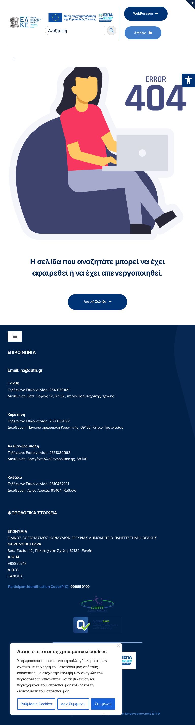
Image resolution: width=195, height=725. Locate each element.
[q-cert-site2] (97, 597)
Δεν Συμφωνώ (73, 704)
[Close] (118, 646)
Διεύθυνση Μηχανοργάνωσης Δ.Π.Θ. (135, 713)
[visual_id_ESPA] (80, 11)
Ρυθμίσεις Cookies (36, 704)
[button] (188, 80)
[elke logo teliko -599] (24, 18)
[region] (66, 679)
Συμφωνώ (103, 704)
